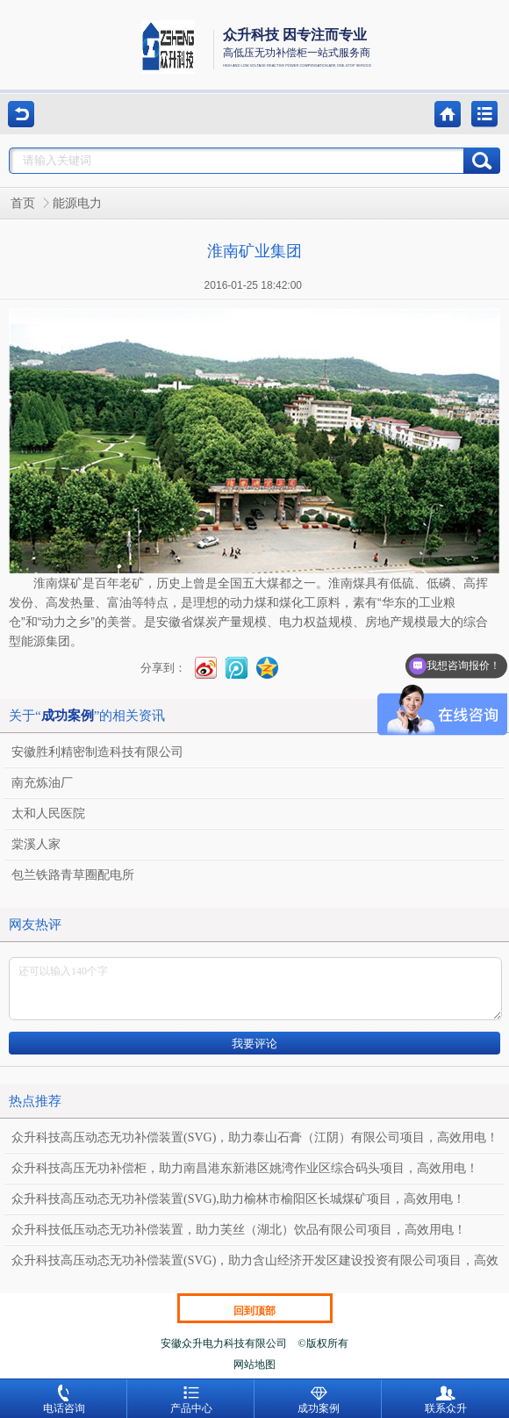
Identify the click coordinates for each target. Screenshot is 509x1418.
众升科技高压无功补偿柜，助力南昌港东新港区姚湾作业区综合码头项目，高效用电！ (244, 1168)
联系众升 (446, 1399)
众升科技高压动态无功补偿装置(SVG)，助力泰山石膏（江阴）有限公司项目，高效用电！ (254, 1137)
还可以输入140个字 (255, 988)
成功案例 (319, 1399)
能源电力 (77, 203)
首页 (23, 203)
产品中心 (191, 1399)
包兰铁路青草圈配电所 (72, 875)
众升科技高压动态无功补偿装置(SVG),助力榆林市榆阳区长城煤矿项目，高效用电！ (238, 1199)
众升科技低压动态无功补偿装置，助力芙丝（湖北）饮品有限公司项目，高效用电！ (238, 1229)
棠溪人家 (36, 844)
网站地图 (254, 1364)
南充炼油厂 (42, 782)
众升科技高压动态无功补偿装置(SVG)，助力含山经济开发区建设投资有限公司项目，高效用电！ (254, 1264)
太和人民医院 (48, 813)
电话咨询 (64, 1399)
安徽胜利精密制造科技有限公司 (97, 752)
